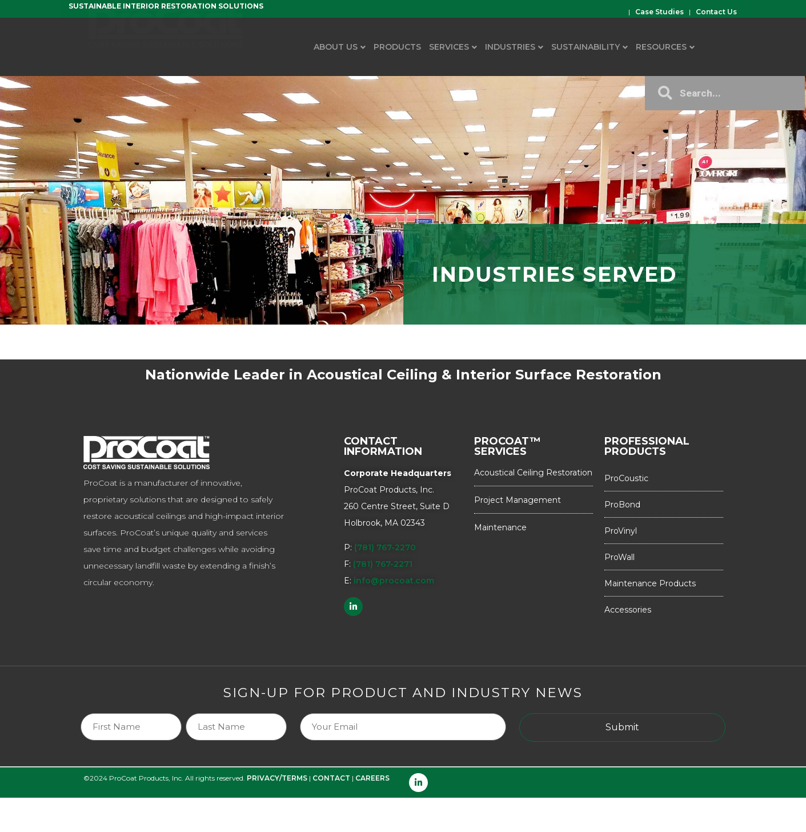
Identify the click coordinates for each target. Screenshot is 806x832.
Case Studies (659, 11)
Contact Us (716, 11)
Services (449, 47)
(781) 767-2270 (385, 547)
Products (397, 47)
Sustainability (585, 47)
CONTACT (331, 778)
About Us (336, 47)
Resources (661, 47)
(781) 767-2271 (382, 564)
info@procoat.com (394, 580)
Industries (510, 47)
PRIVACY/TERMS (277, 778)
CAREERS (372, 778)
